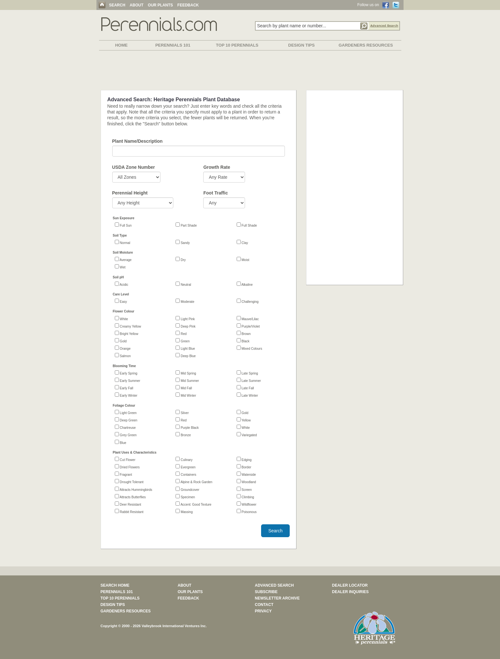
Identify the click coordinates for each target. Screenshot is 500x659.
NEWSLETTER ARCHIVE (277, 598)
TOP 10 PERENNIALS (237, 45)
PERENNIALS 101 (172, 45)
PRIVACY (263, 611)
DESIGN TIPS (301, 45)
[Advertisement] (250, 71)
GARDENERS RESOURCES (366, 45)
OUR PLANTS (160, 5)
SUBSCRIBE (266, 592)
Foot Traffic (215, 192)
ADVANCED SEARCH (274, 585)
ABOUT (136, 5)
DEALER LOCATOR (350, 585)
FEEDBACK (188, 5)
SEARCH (117, 5)
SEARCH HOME (115, 585)
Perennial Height (130, 192)
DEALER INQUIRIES (350, 592)
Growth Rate (216, 167)
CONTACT (264, 604)
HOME (121, 45)
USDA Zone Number (133, 167)
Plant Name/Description (137, 141)
